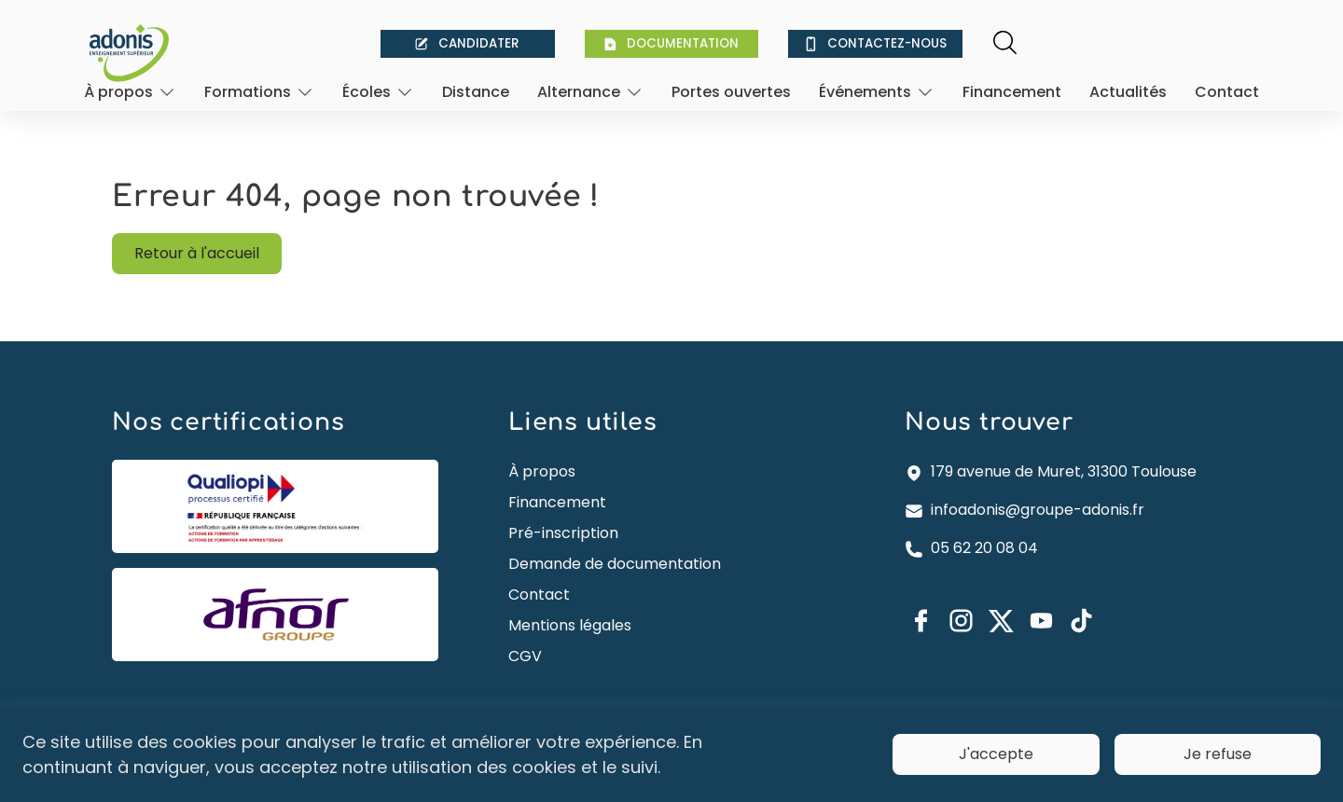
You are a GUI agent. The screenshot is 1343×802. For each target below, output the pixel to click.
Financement (1011, 92)
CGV (525, 656)
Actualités (1128, 92)
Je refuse (1218, 754)
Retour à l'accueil (196, 253)
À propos (541, 471)
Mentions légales (569, 625)
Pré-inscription (563, 533)
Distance (475, 92)
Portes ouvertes (731, 92)
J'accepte (996, 754)
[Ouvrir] (130, 92)
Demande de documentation (614, 563)
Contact (1227, 92)
